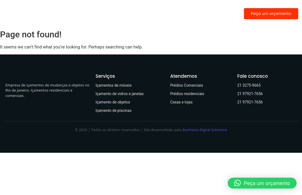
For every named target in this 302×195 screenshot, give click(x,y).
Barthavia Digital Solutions (204, 129)
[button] (262, 183)
